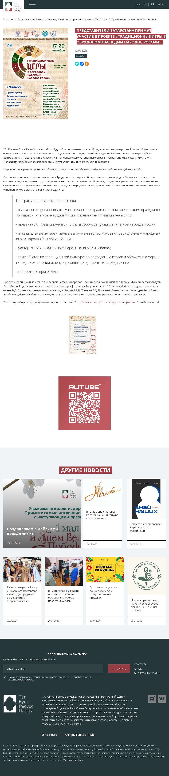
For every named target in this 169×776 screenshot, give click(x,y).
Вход (160, 4)
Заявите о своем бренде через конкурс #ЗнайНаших (145, 527)
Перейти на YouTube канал (152, 699)
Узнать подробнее (73, 760)
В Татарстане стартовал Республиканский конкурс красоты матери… (102, 515)
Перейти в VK (162, 699)
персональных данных (21, 679)
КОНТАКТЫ (140, 664)
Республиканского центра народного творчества (105, 302)
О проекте (49, 735)
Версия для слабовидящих (153, 4)
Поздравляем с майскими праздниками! (32, 531)
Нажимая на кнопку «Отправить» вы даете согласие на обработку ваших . (50, 678)
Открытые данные (80, 735)
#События (81, 56)
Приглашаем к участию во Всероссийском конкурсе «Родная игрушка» (104, 592)
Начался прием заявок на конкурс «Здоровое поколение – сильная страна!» (145, 605)
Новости (8, 19)
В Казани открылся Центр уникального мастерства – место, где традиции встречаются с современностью (22, 594)
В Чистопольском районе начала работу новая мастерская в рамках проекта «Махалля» (63, 596)
